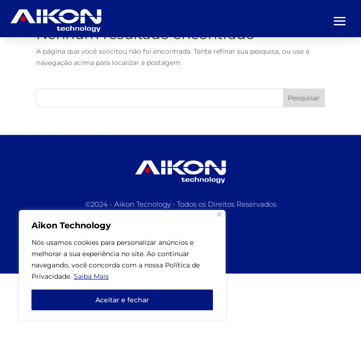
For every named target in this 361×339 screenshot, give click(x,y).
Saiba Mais (91, 276)
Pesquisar (304, 98)
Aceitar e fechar (122, 300)
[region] (122, 265)
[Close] (219, 214)
